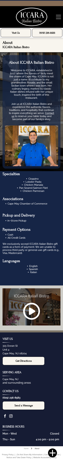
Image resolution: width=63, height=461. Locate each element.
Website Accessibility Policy (44, 457)
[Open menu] (58, 17)
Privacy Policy (8, 454)
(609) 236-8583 (11, 397)
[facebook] (5, 416)
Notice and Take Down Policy (19, 457)
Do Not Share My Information (29, 454)
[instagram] (10, 416)
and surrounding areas (17, 382)
